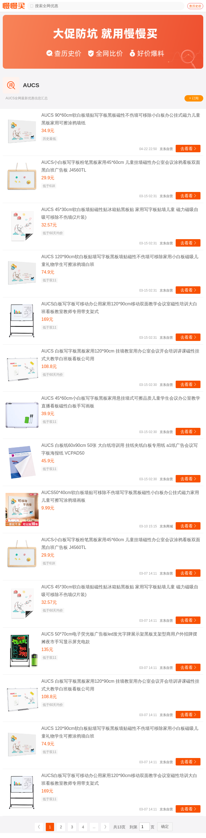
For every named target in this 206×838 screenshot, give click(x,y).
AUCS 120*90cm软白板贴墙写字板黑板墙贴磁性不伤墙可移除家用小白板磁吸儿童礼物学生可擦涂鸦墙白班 (119, 260)
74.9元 (47, 272)
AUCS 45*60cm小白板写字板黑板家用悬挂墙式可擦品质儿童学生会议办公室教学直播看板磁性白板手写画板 (120, 402)
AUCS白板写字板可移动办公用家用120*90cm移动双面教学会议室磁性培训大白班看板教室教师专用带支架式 (119, 307)
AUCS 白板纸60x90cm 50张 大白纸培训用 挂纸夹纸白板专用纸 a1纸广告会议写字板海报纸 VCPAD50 (119, 449)
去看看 (188, 148)
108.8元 (49, 366)
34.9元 (47, 130)
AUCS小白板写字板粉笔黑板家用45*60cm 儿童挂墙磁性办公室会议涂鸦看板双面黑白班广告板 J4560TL (120, 166)
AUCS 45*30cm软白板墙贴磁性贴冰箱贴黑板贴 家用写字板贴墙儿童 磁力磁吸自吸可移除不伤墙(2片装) (119, 213)
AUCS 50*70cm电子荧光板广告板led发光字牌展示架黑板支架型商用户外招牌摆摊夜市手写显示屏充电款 (119, 638)
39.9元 (47, 413)
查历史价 (195, 6)
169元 (47, 319)
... (94, 827)
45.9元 (47, 460)
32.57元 (49, 225)
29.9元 (47, 177)
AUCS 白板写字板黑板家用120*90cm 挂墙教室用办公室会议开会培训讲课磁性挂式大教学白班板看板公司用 (120, 355)
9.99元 (47, 508)
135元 (47, 649)
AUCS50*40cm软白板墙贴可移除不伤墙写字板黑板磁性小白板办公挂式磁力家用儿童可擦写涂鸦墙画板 (120, 496)
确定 (165, 826)
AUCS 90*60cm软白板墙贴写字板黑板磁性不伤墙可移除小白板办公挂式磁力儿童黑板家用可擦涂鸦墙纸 (120, 119)
